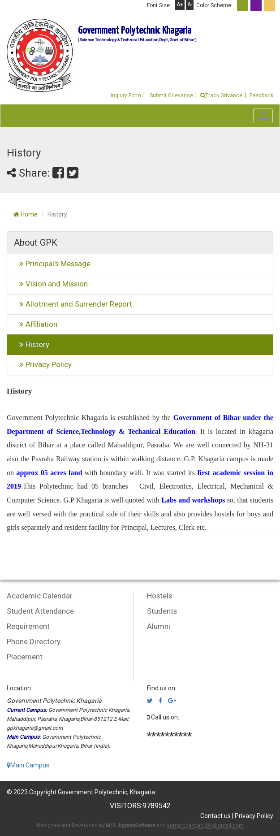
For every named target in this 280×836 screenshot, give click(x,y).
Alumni (158, 626)
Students (162, 610)
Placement (25, 656)
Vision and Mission (51, 283)
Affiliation (35, 324)
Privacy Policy (43, 364)
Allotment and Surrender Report (73, 303)
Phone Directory (33, 641)
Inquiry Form (126, 95)
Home (25, 214)
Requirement (28, 626)
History (31, 344)
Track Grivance (221, 95)
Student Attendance (40, 610)
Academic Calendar (40, 595)
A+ (180, 4)
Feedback (261, 95)
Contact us (215, 815)
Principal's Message (52, 263)
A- (189, 4)
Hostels (159, 595)
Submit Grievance (170, 95)
